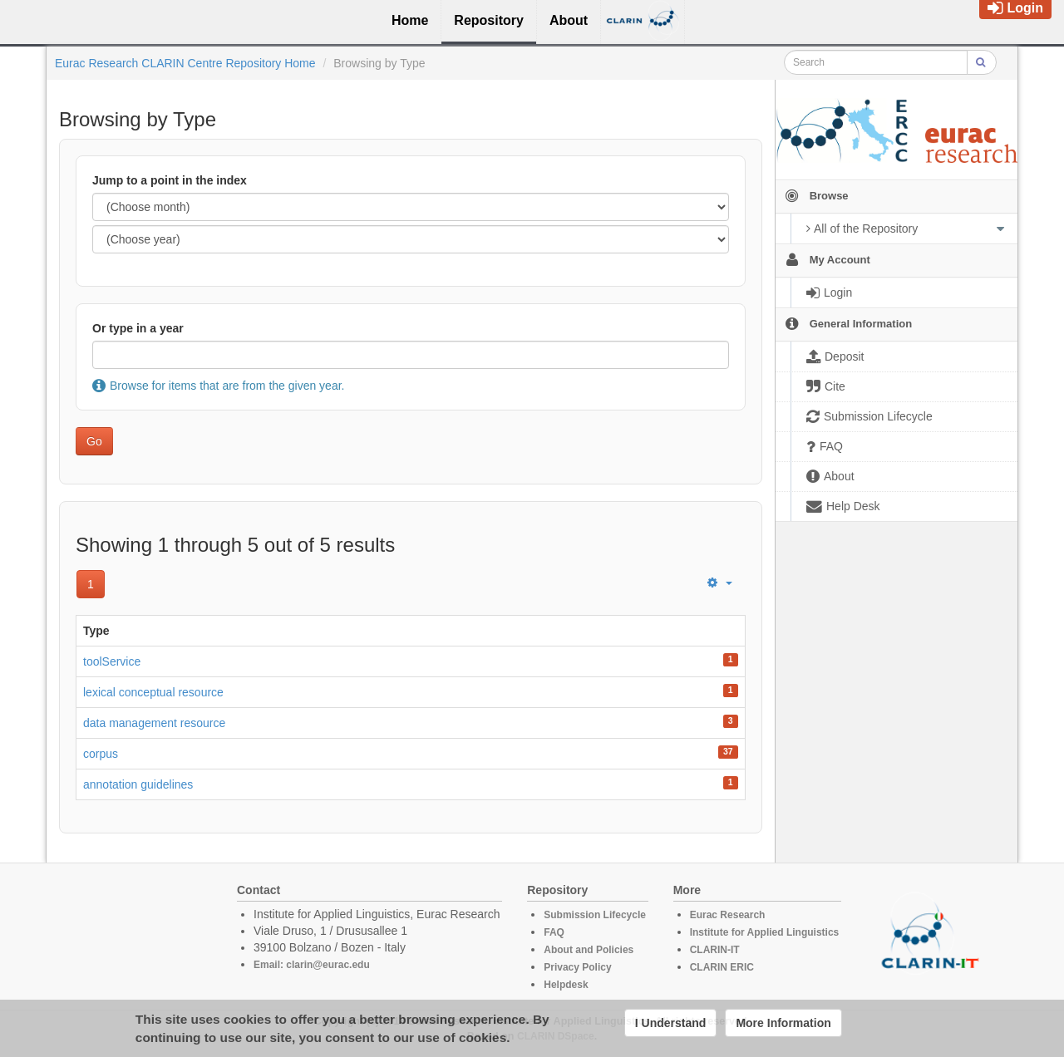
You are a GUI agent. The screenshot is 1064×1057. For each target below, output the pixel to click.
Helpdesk (566, 985)
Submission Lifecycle (595, 915)
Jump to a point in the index (169, 180)
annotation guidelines (138, 784)
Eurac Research (728, 915)
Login (1015, 8)
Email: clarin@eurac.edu (312, 965)
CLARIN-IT (715, 950)
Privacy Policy (577, 967)
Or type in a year (138, 328)
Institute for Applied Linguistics (765, 932)
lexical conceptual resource (153, 692)
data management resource (154, 723)
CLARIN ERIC (722, 967)
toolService (111, 661)
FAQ (554, 932)
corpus (100, 753)
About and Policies (588, 950)
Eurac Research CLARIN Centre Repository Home (185, 63)
